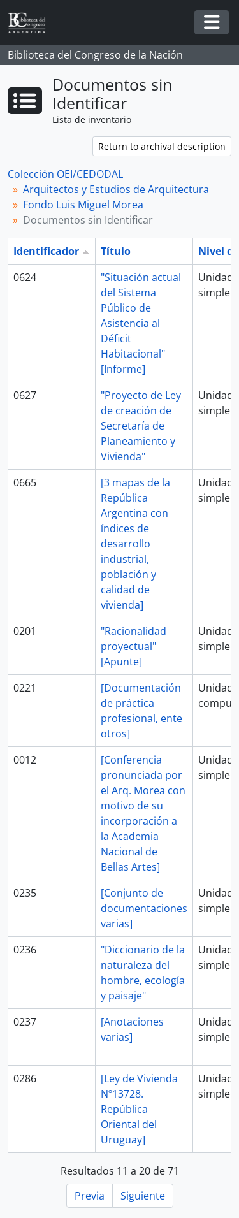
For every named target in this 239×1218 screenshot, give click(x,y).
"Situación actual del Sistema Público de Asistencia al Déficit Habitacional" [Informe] (141, 323)
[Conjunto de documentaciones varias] (144, 908)
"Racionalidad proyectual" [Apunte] (133, 646)
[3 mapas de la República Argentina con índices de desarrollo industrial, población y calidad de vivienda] (135, 543)
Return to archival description (162, 146)
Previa (90, 1196)
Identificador (46, 251)
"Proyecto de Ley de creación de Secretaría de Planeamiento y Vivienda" (141, 425)
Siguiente (142, 1196)
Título (116, 251)
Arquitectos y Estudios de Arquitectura (116, 189)
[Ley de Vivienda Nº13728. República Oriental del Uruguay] (139, 1109)
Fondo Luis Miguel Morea (83, 205)
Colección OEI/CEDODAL (65, 174)
